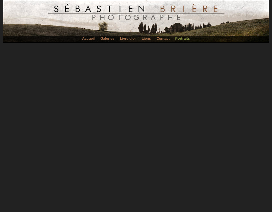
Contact (163, 39)
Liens (146, 39)
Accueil (88, 39)
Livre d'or (128, 39)
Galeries (107, 39)
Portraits (182, 39)
